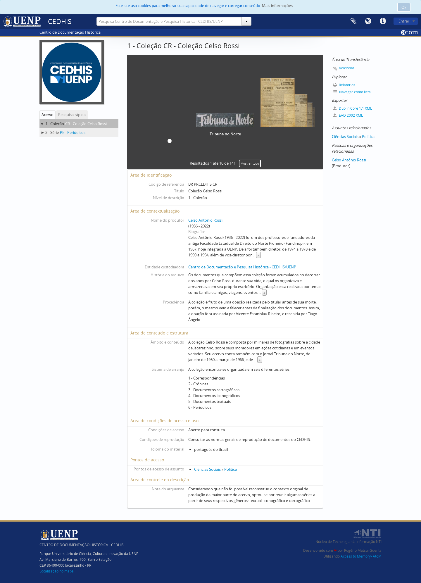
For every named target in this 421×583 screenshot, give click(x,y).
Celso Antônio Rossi (205, 220)
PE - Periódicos (72, 132)
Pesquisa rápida (72, 114)
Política (230, 469)
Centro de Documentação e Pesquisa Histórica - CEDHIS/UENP (242, 267)
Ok (403, 7)
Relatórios (344, 84)
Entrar (403, 21)
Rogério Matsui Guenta (363, 550)
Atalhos (382, 21)
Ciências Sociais (207, 469)
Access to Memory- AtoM (361, 556)
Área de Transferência (353, 21)
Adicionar (346, 67)
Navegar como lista (352, 91)
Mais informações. (278, 5)
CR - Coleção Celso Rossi (86, 123)
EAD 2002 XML (348, 115)
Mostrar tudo (250, 163)
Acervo (48, 114)
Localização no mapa (56, 571)
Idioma (368, 21)
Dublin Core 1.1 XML (352, 108)
